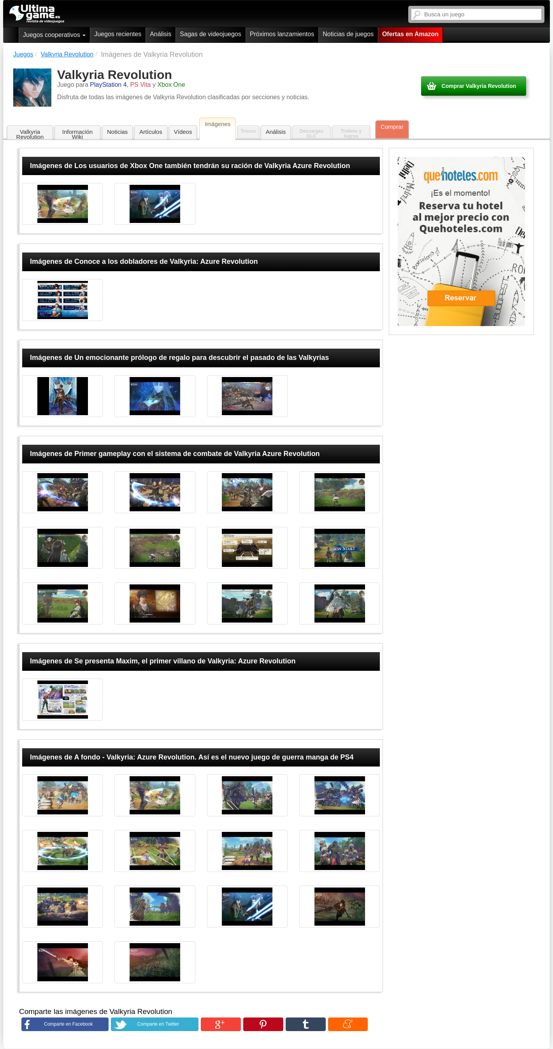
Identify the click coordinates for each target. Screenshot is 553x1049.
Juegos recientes (117, 34)
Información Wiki (77, 134)
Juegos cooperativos (54, 35)
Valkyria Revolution (30, 134)
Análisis (160, 34)
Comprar (392, 126)
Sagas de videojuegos (210, 34)
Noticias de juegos (348, 34)
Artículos (150, 131)
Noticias (117, 131)
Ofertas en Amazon (410, 34)
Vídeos (183, 131)
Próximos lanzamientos (282, 34)
